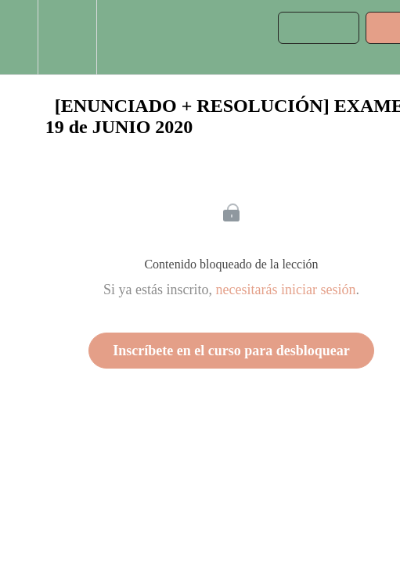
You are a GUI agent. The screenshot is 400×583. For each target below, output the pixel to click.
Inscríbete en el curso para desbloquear (231, 350)
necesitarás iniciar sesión (286, 289)
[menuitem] (67, 37)
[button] (19, 37)
